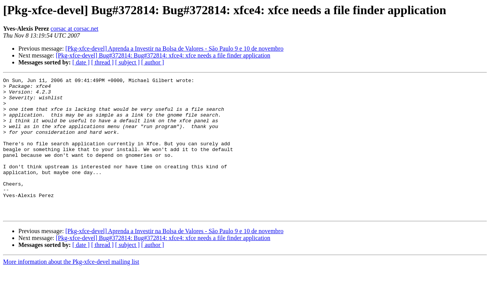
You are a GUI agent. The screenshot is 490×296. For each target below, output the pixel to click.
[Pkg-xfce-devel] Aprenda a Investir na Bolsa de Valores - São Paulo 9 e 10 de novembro (174, 48)
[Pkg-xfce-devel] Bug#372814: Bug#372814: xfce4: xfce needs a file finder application (163, 55)
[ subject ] (127, 62)
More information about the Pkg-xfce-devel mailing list (71, 289)
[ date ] (81, 62)
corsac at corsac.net (74, 28)
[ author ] (152, 62)
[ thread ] (102, 62)
